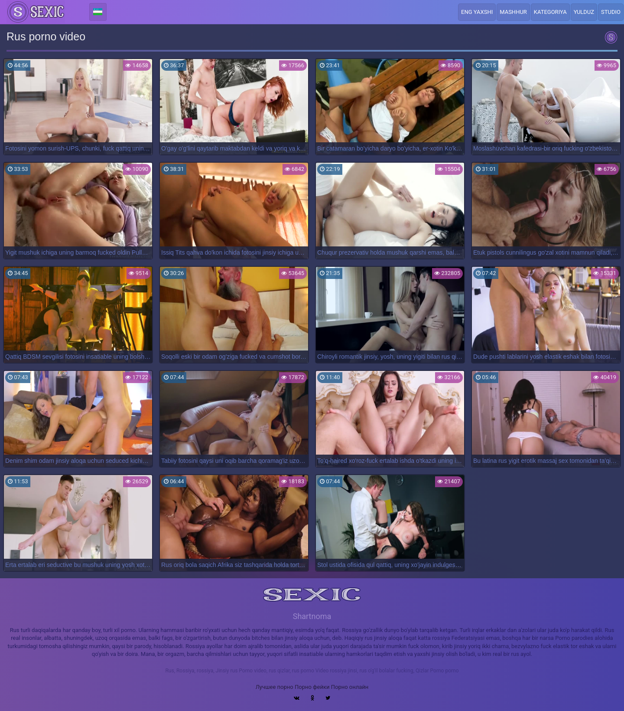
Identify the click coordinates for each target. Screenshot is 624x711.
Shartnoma (312, 616)
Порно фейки (312, 687)
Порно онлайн (350, 687)
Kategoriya (550, 12)
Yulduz (584, 12)
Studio (611, 12)
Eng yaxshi (477, 12)
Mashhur (513, 12)
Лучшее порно (274, 687)
